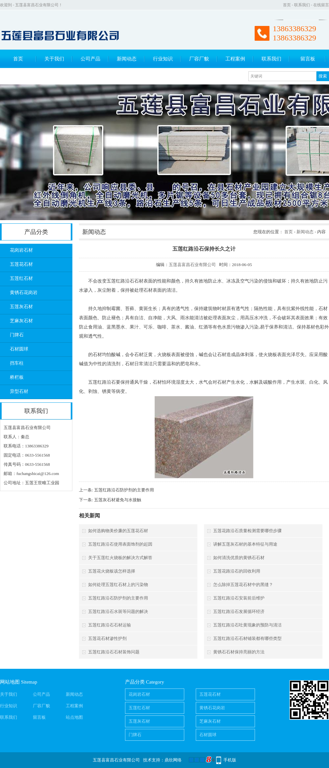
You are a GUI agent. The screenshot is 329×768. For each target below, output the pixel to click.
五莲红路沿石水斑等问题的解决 (118, 611)
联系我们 (302, 5)
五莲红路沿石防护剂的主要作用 (124, 489)
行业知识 (163, 58)
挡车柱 (17, 363)
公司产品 (90, 58)
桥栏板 (17, 377)
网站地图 (10, 682)
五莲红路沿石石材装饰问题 (113, 651)
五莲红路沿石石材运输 (109, 624)
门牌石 (17, 334)
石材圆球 (19, 349)
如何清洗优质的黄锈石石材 (239, 557)
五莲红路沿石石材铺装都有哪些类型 (247, 638)
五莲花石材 (21, 264)
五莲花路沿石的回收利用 (236, 571)
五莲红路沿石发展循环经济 (239, 611)
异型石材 (19, 391)
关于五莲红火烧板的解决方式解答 (120, 557)
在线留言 (321, 5)
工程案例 (235, 58)
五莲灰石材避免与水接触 (117, 499)
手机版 (229, 759)
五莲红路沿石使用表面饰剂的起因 (120, 544)
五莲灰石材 (21, 306)
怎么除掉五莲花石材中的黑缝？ (243, 584)
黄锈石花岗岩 (24, 292)
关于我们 (54, 58)
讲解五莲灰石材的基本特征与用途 (245, 544)
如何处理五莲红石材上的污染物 (118, 584)
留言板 (307, 58)
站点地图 (74, 717)
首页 (287, 5)
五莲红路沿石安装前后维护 (239, 598)
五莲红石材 (21, 278)
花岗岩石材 (21, 250)
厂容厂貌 (199, 58)
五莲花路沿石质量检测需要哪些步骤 (247, 530)
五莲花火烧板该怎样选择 (111, 571)
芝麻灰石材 (21, 320)
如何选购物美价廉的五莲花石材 (118, 530)
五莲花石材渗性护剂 (107, 638)
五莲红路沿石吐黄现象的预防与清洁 (247, 624)
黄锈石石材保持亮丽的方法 (239, 651)
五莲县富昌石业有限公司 (192, 264)
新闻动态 (127, 58)
